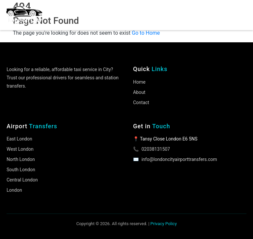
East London (19, 138)
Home (139, 82)
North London (21, 159)
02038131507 (155, 149)
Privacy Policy (164, 223)
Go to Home (146, 33)
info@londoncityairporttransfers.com (179, 159)
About (139, 92)
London (14, 190)
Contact (141, 102)
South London (21, 169)
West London (20, 149)
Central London (22, 179)
